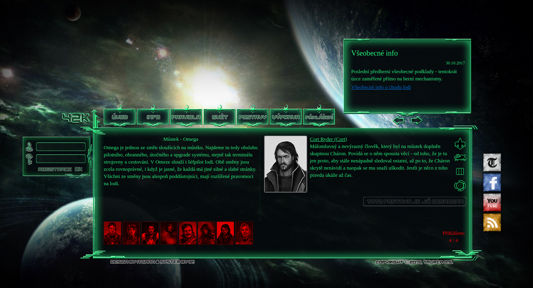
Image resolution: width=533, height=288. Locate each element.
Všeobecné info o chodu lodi (381, 87)
